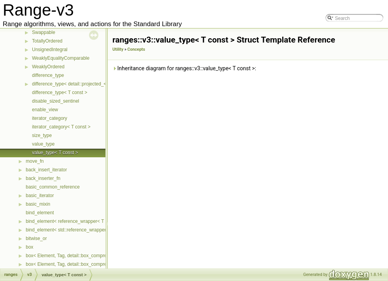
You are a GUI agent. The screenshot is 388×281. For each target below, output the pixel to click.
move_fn (35, 161)
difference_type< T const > (59, 92)
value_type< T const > (55, 152)
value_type (43, 144)
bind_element (40, 212)
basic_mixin (38, 204)
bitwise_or (36, 238)
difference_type (48, 75)
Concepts (136, 49)
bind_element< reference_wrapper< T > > (69, 221)
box (29, 247)
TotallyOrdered (47, 41)
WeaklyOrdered (48, 66)
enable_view (45, 109)
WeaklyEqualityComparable (60, 58)
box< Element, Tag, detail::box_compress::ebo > (76, 264)
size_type (42, 135)
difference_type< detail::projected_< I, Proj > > (80, 84)
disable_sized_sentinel (55, 101)
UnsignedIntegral (50, 49)
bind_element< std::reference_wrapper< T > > (73, 230)
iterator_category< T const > (61, 127)
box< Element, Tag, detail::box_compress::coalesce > (81, 255)
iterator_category (49, 118)
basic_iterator (40, 195)
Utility (117, 49)
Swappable (43, 32)
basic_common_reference (53, 187)
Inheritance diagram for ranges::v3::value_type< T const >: (184, 68)
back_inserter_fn (43, 178)
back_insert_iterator (46, 170)
